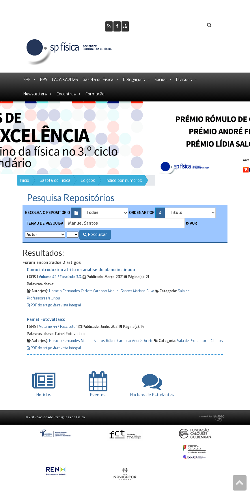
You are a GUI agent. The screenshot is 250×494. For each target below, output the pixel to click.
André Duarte (142, 340)
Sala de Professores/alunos (200, 340)
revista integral (67, 305)
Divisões (184, 79)
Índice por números (124, 180)
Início (24, 180)
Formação (95, 94)
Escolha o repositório (47, 212)
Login (186, 25)
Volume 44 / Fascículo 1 (58, 326)
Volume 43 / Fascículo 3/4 (60, 277)
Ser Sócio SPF (153, 25)
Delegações (134, 79)
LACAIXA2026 (65, 79)
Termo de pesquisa (44, 223)
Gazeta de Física (98, 79)
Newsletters (35, 94)
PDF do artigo (40, 305)
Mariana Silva (143, 291)
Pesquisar (95, 234)
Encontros (66, 94)
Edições (88, 180)
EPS (43, 79)
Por (191, 223)
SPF (27, 79)
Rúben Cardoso (118, 340)
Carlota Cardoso (94, 291)
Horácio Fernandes (64, 291)
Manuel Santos (120, 291)
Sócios (160, 79)
